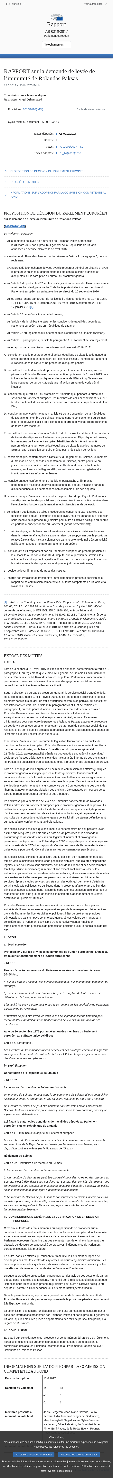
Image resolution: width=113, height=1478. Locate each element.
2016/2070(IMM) (33, 109)
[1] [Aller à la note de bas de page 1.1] (31, 307)
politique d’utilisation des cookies (89, 1471)
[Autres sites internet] (95, 4)
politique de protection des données (42, 1471)
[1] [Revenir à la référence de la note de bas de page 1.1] (5, 602)
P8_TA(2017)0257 (70, 153)
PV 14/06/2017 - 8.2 (71, 146)
